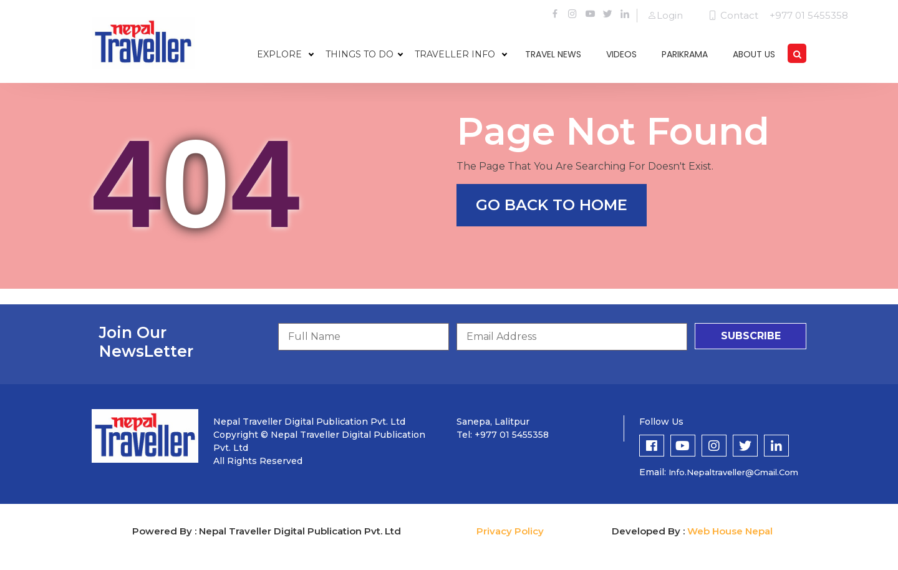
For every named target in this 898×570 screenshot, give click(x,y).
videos (621, 54)
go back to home (551, 205)
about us (754, 54)
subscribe (751, 336)
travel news (553, 54)
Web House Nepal (730, 531)
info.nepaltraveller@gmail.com (733, 472)
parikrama (685, 54)
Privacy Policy (510, 531)
